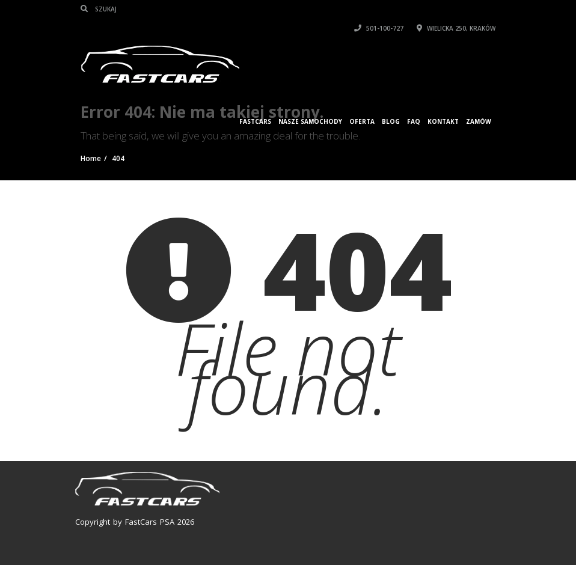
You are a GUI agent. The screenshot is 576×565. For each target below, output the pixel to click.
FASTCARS (255, 121)
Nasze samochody (310, 121)
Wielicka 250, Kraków (456, 28)
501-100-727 (378, 28)
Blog (391, 121)
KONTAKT (443, 121)
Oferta (362, 121)
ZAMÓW (478, 121)
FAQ (413, 121)
